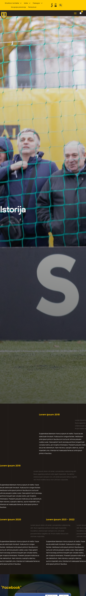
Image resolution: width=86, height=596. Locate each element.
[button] (60, 5)
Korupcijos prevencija (18, 7)
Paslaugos (37, 3)
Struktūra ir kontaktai (13, 3)
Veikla (27, 3)
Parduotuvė (32, 7)
